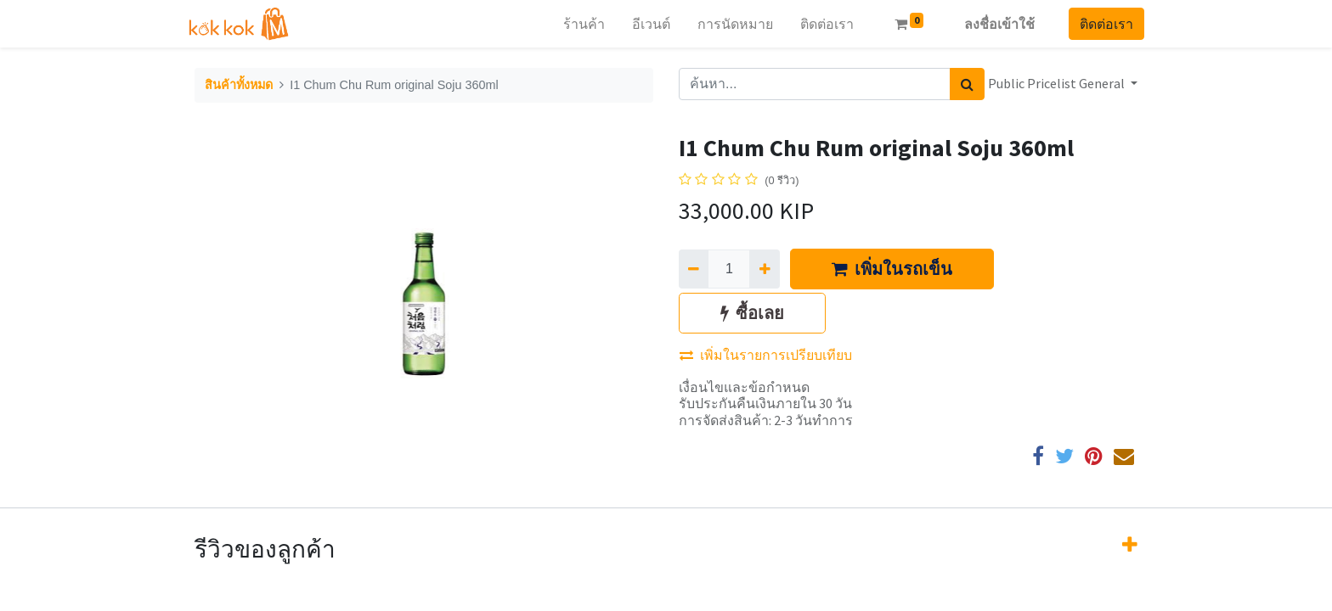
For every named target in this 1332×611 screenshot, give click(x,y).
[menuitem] (577, 24)
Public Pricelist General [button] (1057, 83)
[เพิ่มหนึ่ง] (764, 269)
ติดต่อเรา (1099, 23)
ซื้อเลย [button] (752, 312)
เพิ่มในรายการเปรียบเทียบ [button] (766, 354)
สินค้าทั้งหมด (239, 85)
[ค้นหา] (967, 84)
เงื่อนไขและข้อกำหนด (744, 386)
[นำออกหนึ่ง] (693, 269)
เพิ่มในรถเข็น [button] (892, 268)
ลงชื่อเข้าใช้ (992, 23)
